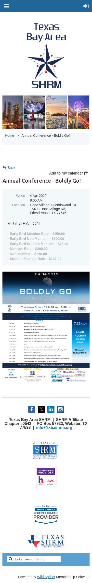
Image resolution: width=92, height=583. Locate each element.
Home (9, 135)
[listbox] (69, 173)
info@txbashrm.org (54, 427)
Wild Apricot (46, 577)
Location (18, 205)
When (20, 196)
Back (11, 168)
